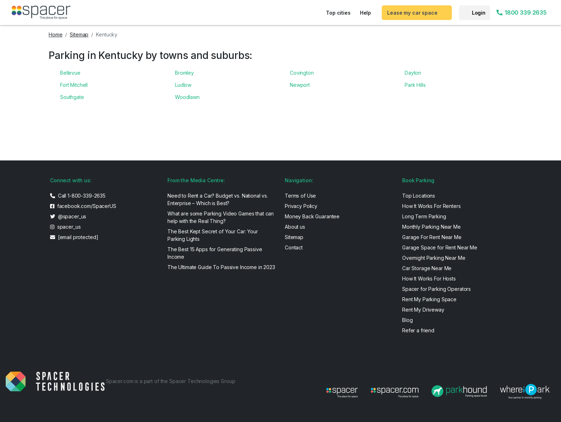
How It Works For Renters (431, 206)
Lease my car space (412, 13)
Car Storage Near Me (427, 268)
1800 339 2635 (521, 12)
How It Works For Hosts (429, 278)
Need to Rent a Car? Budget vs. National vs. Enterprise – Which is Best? (217, 199)
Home (55, 34)
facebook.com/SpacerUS (83, 206)
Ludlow (183, 85)
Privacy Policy (301, 206)
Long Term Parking (424, 216)
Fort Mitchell (74, 85)
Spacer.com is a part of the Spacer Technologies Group (170, 381)
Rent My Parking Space (429, 299)
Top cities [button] (338, 13)
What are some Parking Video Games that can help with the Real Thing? (220, 217)
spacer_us (65, 227)
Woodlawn (187, 97)
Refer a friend (418, 330)
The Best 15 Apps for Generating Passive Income (214, 253)
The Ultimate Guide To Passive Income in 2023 (221, 267)
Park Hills (415, 85)
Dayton (413, 73)
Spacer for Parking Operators (436, 289)
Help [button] (365, 13)
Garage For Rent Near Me (432, 237)
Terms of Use (300, 196)
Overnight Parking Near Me (433, 258)
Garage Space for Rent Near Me (439, 247)
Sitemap (79, 34)
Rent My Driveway (423, 310)
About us (295, 227)
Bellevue (70, 73)
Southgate (72, 97)
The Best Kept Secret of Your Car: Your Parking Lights (212, 235)
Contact (294, 247)
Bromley (184, 73)
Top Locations (418, 196)
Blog (407, 320)
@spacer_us (68, 216)
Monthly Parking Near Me (431, 227)
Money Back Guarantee (312, 216)
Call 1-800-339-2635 (78, 196)
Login (479, 13)
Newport (300, 85)
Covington (302, 73)
